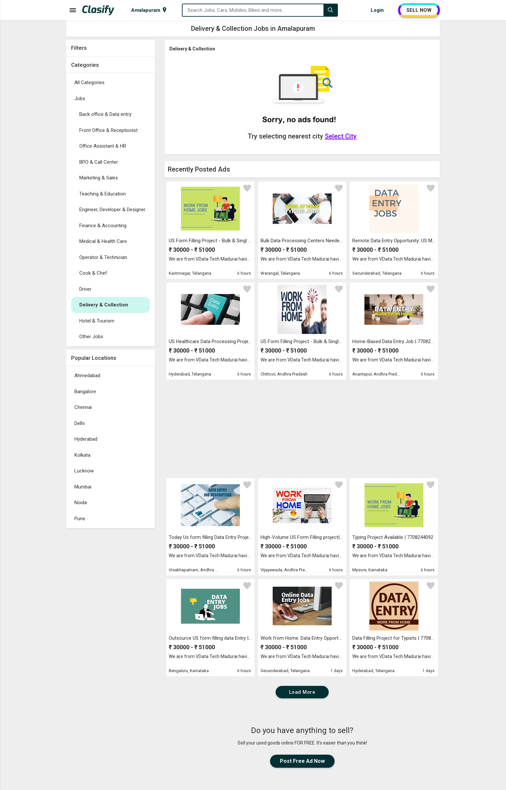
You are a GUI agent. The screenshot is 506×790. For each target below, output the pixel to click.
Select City (341, 136)
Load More (302, 692)
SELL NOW (419, 10)
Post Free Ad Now (302, 761)
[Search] (330, 10)
